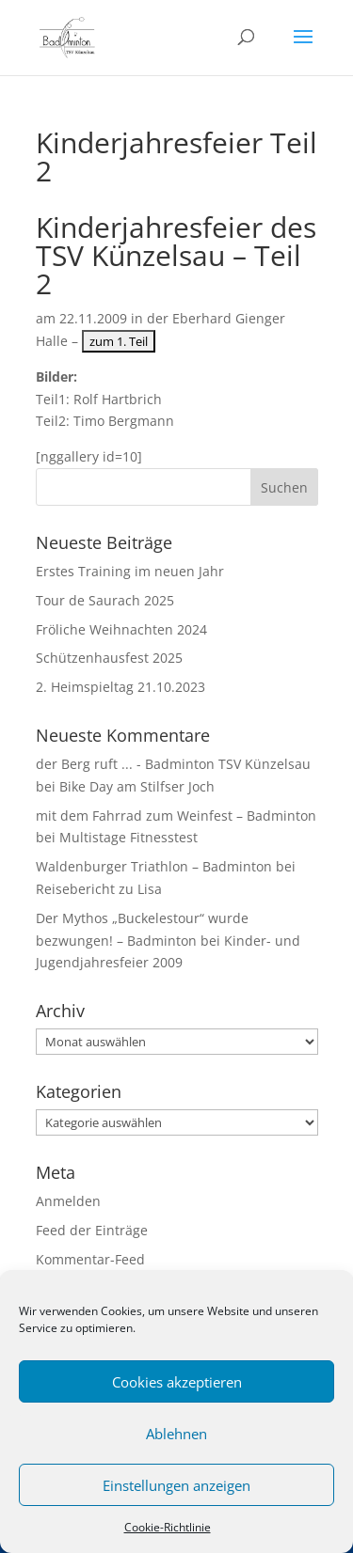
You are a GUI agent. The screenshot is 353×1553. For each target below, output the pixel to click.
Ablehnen (176, 1433)
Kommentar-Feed (90, 1259)
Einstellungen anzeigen (176, 1485)
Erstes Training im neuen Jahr (130, 571)
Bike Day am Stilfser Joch (137, 786)
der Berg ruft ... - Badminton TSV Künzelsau (173, 764)
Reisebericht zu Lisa (99, 889)
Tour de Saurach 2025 (105, 600)
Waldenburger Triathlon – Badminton (154, 866)
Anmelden (68, 1201)
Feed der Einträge (92, 1230)
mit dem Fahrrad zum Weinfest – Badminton (176, 815)
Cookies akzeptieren (177, 1382)
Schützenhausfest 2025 (109, 658)
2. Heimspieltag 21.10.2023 (120, 687)
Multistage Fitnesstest (128, 837)
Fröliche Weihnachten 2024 (121, 629)
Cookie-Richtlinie (167, 1527)
